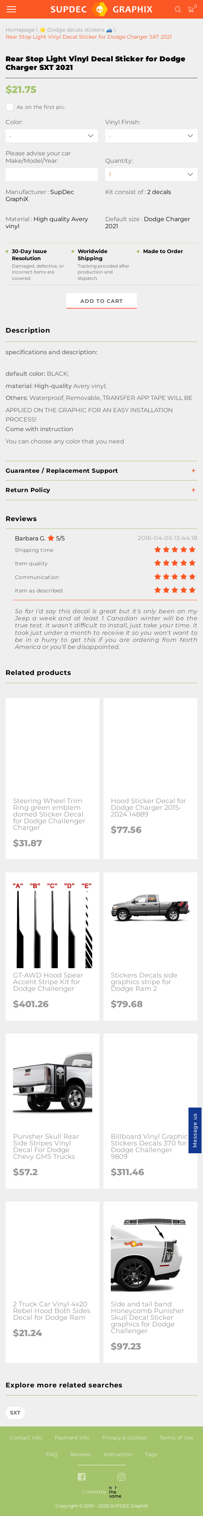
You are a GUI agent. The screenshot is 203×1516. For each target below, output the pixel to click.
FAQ (52, 1454)
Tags (151, 1454)
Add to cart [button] (101, 301)
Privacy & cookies (124, 1437)
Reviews (80, 1454)
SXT (15, 1412)
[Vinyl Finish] (151, 135)
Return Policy (28, 490)
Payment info (72, 1437)
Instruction (118, 1454)
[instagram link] (121, 1477)
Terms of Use (176, 1437)
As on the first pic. (35, 107)
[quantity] (151, 174)
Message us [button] (194, 1130)
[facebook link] (81, 1477)
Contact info (26, 1437)
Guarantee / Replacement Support (62, 470)
